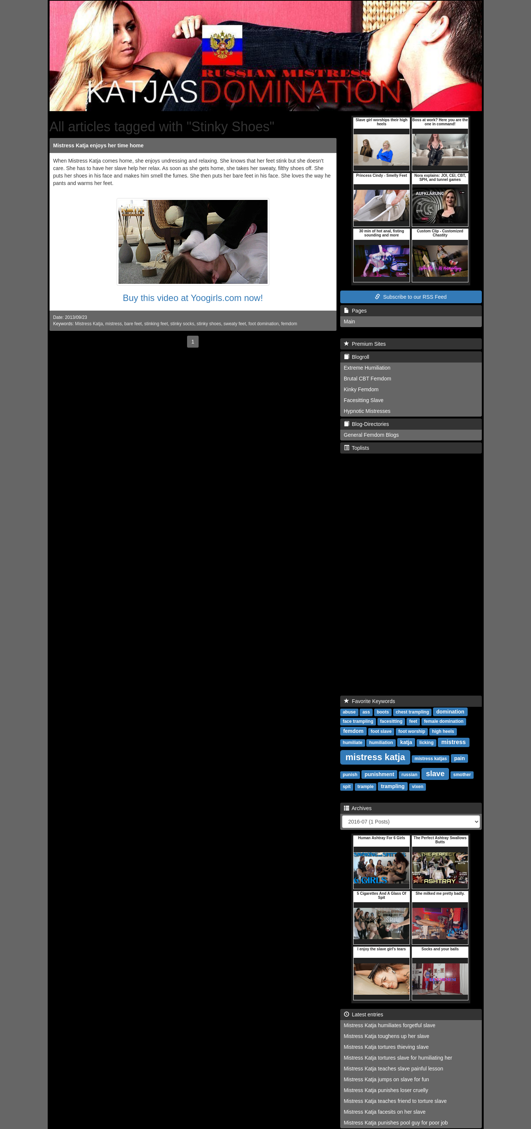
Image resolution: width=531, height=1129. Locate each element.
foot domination (264, 323)
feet (413, 721)
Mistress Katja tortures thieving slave (386, 1047)
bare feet (133, 323)
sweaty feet (235, 323)
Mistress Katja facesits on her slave (385, 1112)
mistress (113, 323)
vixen (417, 786)
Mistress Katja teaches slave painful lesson (393, 1069)
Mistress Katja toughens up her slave (387, 1036)
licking (427, 742)
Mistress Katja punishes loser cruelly (386, 1090)
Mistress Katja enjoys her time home (98, 145)
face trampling (358, 721)
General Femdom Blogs (371, 435)
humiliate (353, 742)
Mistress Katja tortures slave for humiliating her (398, 1058)
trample (365, 786)
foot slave (381, 731)
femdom (289, 323)
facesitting (391, 721)
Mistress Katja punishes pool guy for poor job (396, 1123)
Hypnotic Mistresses (367, 411)
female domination (444, 721)
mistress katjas (430, 758)
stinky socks (182, 323)
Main (349, 321)
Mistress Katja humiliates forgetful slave (390, 1025)
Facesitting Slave (364, 400)
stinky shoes (209, 323)
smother (462, 774)
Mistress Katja (89, 323)
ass (366, 712)
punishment (379, 774)
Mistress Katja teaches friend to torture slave (395, 1101)
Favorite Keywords (369, 701)
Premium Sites (365, 344)
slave (435, 773)
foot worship (411, 731)
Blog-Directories (366, 424)
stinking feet (156, 323)
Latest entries (363, 1014)
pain (459, 758)
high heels (443, 731)
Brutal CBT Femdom (367, 379)
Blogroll (356, 357)
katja (406, 742)
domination (450, 712)
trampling (393, 786)
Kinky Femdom (361, 389)
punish (350, 774)
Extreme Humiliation (367, 368)
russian (409, 774)
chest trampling (412, 712)
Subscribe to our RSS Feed (410, 297)
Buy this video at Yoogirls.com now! (193, 298)
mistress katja (375, 757)
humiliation (381, 742)
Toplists (356, 448)
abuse (349, 712)
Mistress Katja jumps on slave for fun (386, 1079)
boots (383, 712)
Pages (355, 311)
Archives (358, 808)
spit (347, 786)
